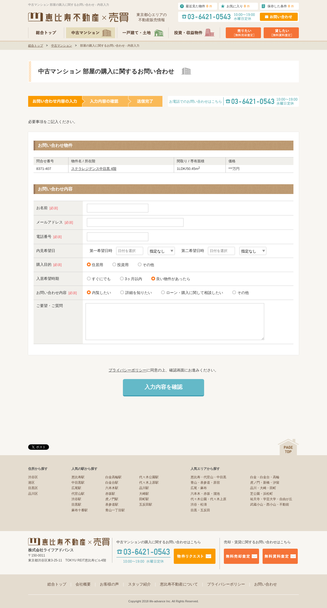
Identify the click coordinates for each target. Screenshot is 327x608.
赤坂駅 (110, 494)
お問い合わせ (265, 584)
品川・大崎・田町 (263, 488)
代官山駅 (77, 494)
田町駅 (144, 499)
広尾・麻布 (199, 488)
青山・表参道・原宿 (205, 482)
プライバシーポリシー (127, 370)
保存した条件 (280, 6)
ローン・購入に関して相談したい (193, 292)
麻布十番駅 (79, 510)
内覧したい (100, 292)
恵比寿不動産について (182, 584)
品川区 (33, 494)
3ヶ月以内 (133, 279)
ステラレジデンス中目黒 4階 (93, 169)
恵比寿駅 (77, 477)
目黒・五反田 (200, 510)
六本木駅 (111, 488)
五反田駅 (145, 504)
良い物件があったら (173, 279)
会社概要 (86, 584)
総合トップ (35, 45)
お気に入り (238, 6)
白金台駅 (111, 482)
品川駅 (144, 488)
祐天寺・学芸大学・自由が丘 (271, 499)
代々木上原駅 (149, 482)
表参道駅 (111, 504)
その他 (148, 265)
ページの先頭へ (288, 447)
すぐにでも (101, 279)
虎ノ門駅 (111, 499)
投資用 (123, 265)
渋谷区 (33, 477)
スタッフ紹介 (142, 584)
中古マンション (61, 45)
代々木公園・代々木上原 (208, 499)
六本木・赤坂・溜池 (205, 494)
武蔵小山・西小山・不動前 (269, 504)
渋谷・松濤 (199, 504)
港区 (31, 482)
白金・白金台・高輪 (264, 477)
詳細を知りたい (137, 292)
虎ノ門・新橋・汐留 (264, 482)
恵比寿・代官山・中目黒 (208, 477)
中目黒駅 (77, 482)
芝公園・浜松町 (261, 494)
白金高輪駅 (113, 477)
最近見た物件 (199, 6)
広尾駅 (76, 488)
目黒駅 (76, 504)
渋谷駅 (76, 499)
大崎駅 (144, 494)
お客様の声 (112, 584)
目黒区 (33, 488)
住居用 (97, 265)
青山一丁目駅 (115, 510)
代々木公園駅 (149, 477)
